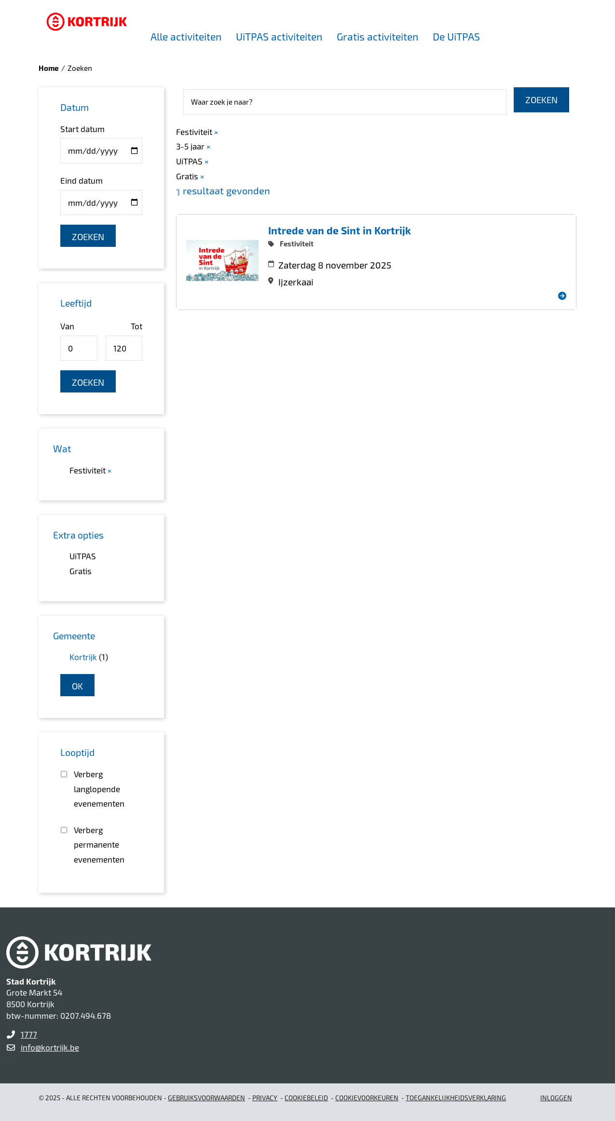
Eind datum (81, 180)
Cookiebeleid (306, 1098)
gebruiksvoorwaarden (206, 1098)
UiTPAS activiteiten (279, 36)
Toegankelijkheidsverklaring (456, 1098)
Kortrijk (83, 657)
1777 (29, 1034)
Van (67, 326)
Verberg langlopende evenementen (99, 788)
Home (49, 68)
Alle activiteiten (185, 36)
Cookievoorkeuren (366, 1098)
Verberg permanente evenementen (99, 844)
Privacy (264, 1098)
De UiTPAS (456, 36)
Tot (136, 326)
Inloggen (556, 1098)
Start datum (82, 129)
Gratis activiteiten (377, 36)
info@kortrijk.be (50, 1047)
